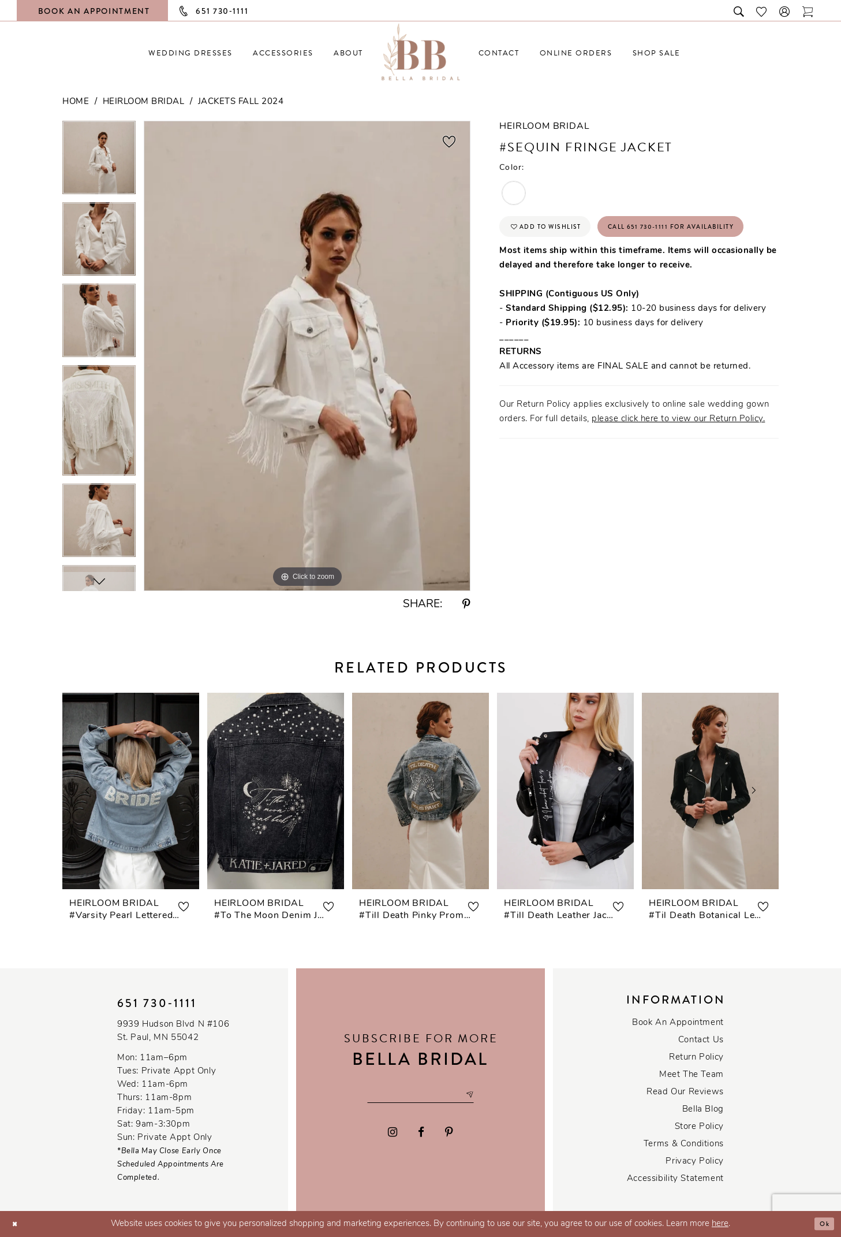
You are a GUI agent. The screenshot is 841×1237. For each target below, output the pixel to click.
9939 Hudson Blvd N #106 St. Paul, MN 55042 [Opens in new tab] (173, 1031)
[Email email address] (420, 1095)
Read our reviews (685, 1092)
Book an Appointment (678, 1023)
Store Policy (699, 1127)
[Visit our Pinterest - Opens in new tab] (449, 1135)
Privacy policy (695, 1161)
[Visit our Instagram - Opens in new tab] (393, 1135)
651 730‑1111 (157, 1003)
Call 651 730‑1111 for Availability (597, 268)
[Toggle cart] (808, 11)
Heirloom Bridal (144, 102)
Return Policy (696, 1057)
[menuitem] (191, 53)
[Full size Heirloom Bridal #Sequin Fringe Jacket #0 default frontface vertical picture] (307, 355)
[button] (785, 11)
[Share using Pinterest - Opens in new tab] (466, 604)
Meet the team (691, 1075)
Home (75, 102)
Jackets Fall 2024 (241, 102)
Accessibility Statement (675, 1179)
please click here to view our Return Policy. (678, 464)
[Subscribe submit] (486, 1095)
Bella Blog (703, 1109)
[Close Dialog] (17, 1224)
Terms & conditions (684, 1144)
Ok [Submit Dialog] (821, 1223)
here (720, 1224)
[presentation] (130, 791)
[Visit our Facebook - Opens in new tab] (421, 1135)
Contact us (701, 1040)
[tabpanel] (99, 161)
